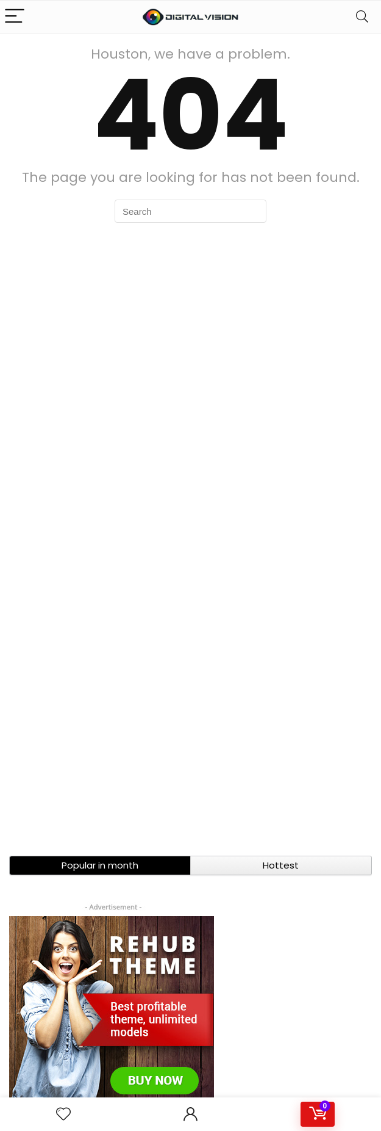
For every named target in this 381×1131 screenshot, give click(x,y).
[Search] (362, 17)
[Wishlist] (63, 1114)
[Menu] (14, 17)
